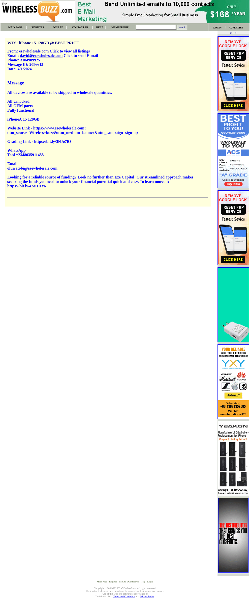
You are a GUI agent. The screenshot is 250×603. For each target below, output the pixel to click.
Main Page (102, 581)
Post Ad (122, 581)
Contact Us (133, 581)
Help (143, 581)
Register (113, 581)
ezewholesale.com (34, 51)
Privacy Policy (147, 596)
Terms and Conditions (124, 596)
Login (150, 581)
